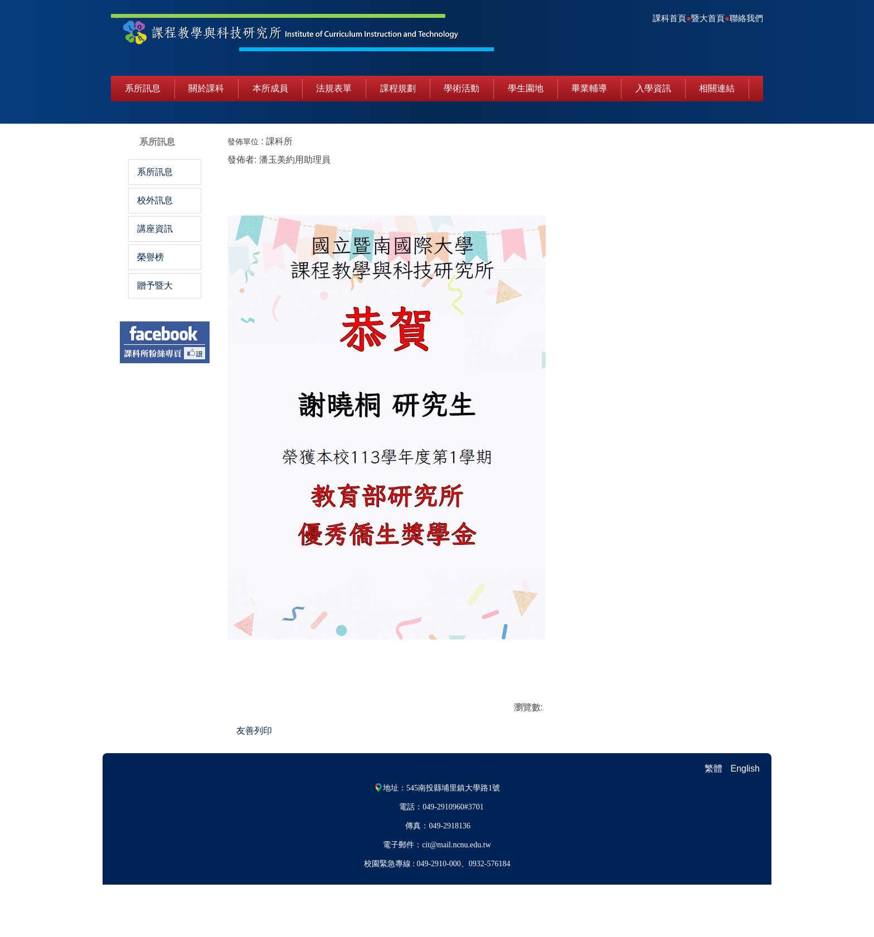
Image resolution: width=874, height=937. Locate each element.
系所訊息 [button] (143, 88)
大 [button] (744, 142)
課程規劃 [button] (398, 88)
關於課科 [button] (206, 88)
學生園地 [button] (525, 88)
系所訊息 (155, 172)
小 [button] (700, 142)
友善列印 (342, 750)
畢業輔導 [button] (589, 88)
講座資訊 (155, 228)
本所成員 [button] (270, 88)
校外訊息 (155, 200)
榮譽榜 (150, 257)
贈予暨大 (155, 285)
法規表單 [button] (334, 88)
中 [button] (722, 142)
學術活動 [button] (461, 88)
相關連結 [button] (717, 88)
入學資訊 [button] (653, 88)
